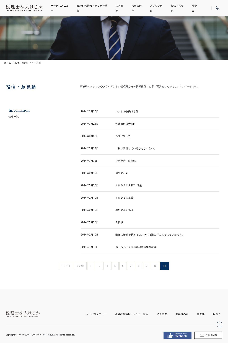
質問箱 (201, 314)
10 (155, 265)
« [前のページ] (90, 265)
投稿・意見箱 (177, 8)
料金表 (194, 8)
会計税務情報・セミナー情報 (92, 8)
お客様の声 (136, 8)
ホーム (7, 63)
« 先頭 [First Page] (80, 265)
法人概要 (119, 8)
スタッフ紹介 (156, 8)
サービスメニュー (60, 8)
